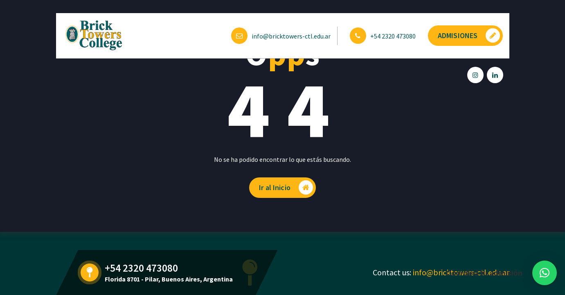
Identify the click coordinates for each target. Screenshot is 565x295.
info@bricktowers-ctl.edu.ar (291, 36)
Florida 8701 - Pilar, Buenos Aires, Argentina (169, 279)
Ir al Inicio (286, 187)
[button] (544, 273)
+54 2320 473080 (393, 36)
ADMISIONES (469, 35)
